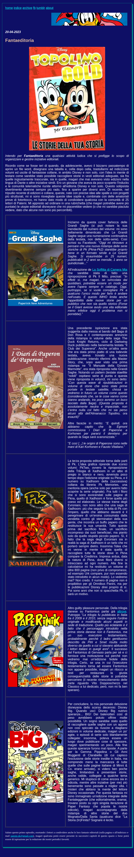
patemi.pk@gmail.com (22, 835)
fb (34, 7)
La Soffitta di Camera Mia (109, 269)
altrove (121, 611)
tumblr (40, 7)
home (9, 7)
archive (27, 7)
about (49, 7)
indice (18, 7)
